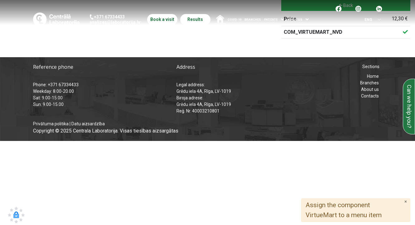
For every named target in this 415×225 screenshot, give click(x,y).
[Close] (405, 202)
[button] (16, 215)
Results (195, 19)
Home (373, 76)
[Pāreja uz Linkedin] (379, 8)
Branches (252, 19)
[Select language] (371, 19)
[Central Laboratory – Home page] (56, 19)
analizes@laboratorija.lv (114, 22)
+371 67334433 (109, 16)
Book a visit (162, 19)
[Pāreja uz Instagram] (358, 8)
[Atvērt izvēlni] (282, 19)
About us (370, 89)
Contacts (370, 95)
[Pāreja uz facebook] (338, 8)
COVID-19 (234, 19)
